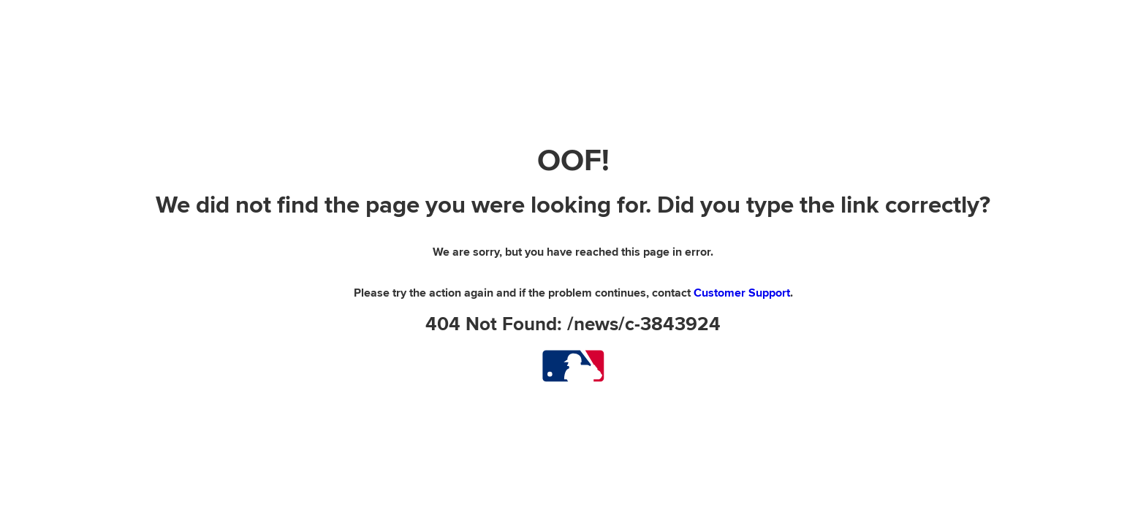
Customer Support (742, 293)
